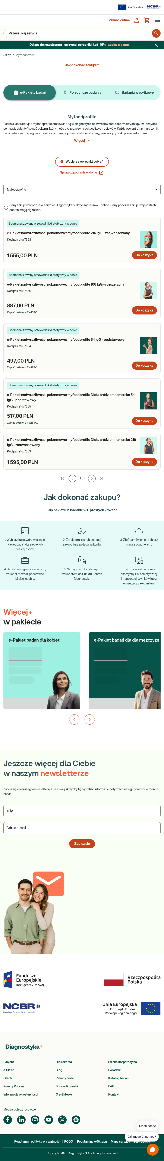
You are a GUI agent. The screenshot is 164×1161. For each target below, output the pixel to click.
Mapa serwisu (120, 1141)
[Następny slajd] (90, 719)
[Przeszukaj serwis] (80, 33)
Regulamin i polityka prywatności (37, 1141)
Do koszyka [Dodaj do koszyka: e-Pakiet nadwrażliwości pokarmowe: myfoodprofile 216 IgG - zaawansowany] (144, 255)
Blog (59, 1070)
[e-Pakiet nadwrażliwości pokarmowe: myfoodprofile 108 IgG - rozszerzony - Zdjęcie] (148, 290)
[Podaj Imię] (82, 811)
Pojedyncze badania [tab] (82, 92)
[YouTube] (48, 1119)
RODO (68, 1141)
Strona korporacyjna (122, 1062)
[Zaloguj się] (137, 20)
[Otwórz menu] (156, 20)
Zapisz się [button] (82, 843)
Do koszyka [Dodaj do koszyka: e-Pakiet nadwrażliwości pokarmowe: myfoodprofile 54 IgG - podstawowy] (144, 365)
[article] (82, 240)
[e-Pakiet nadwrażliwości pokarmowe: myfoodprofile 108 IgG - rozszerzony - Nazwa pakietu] (71, 284)
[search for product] (156, 33)
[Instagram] (35, 1119)
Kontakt (113, 1094)
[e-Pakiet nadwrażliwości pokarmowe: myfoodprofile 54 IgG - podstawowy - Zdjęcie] (148, 345)
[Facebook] (7, 1119)
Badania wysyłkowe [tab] (134, 92)
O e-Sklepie (64, 1094)
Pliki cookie (142, 1141)
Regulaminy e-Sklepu (92, 1141)
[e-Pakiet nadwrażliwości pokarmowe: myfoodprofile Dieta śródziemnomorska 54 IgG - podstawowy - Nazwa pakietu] (71, 397)
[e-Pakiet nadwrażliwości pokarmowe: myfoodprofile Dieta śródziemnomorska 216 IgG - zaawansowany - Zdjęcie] (148, 445)
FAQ (111, 1086)
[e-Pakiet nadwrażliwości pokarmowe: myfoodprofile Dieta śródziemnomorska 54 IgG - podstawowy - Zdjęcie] (148, 400)
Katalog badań (118, 1078)
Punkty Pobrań (13, 1086)
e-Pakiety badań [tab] (29, 92)
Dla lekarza (64, 1062)
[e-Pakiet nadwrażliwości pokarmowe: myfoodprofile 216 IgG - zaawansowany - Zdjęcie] (148, 239)
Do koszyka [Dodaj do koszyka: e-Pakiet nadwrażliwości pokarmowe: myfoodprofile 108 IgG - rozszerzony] (144, 310)
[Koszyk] (147, 20)
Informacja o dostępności (20, 1094)
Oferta (8, 1078)
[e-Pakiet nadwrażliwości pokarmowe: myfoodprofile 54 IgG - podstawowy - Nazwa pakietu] (71, 339)
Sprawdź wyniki (67, 1086)
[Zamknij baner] (156, 45)
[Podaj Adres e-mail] (82, 828)
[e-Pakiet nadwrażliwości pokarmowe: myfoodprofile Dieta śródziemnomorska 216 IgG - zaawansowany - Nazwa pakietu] (71, 442)
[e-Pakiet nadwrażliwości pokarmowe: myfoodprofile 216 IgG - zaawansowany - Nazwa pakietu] (71, 233)
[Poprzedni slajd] (74, 719)
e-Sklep (8, 1070)
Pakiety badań (65, 1078)
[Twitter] (62, 1119)
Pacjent (8, 1062)
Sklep (7, 55)
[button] (41, 665)
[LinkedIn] (21, 1119)
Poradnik (114, 1070)
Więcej (82, 141)
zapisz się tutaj (119, 44)
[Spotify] (76, 1119)
